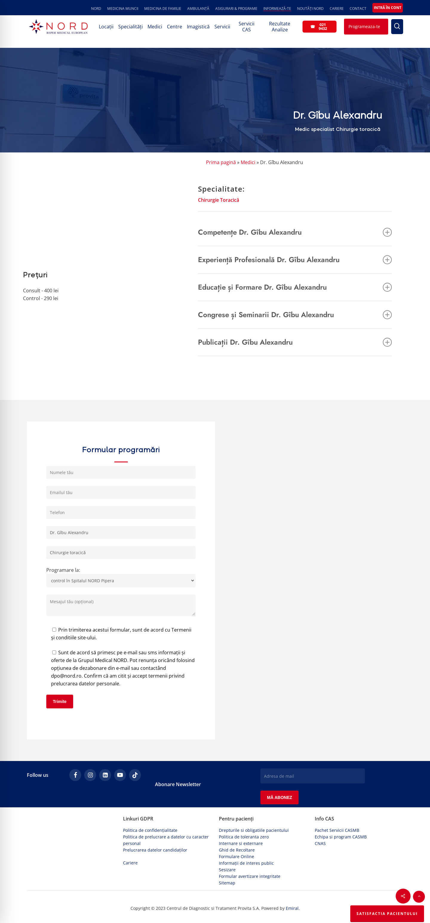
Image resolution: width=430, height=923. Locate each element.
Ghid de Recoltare (237, 850)
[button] (419, 897)
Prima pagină (221, 162)
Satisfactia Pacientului (387, 913)
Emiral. (293, 908)
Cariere (130, 863)
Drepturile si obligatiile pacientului (254, 830)
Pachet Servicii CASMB (337, 830)
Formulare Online (236, 856)
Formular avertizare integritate (249, 876)
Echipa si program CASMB (341, 837)
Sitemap (227, 883)
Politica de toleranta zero (244, 837)
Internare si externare (241, 843)
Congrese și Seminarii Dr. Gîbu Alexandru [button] (295, 314)
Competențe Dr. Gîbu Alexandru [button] (295, 232)
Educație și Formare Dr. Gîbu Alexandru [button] (295, 287)
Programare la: (121, 577)
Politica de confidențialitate (150, 830)
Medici (248, 162)
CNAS (320, 843)
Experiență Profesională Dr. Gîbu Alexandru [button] (295, 259)
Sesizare (227, 869)
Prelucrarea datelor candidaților (155, 850)
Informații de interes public (246, 863)
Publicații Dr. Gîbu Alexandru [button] (295, 342)
